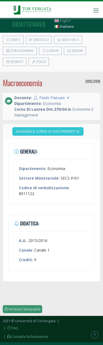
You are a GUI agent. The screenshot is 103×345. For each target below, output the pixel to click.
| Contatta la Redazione (25, 336)
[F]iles (39, 61)
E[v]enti (14, 61)
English (63, 20)
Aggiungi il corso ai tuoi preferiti (48, 131)
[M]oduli (39, 39)
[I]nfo (13, 39)
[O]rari (50, 50)
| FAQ (10, 327)
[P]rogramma (20, 50)
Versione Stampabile (22, 309)
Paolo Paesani (52, 97)
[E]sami (75, 50)
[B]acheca (68, 39)
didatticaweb (28, 24)
